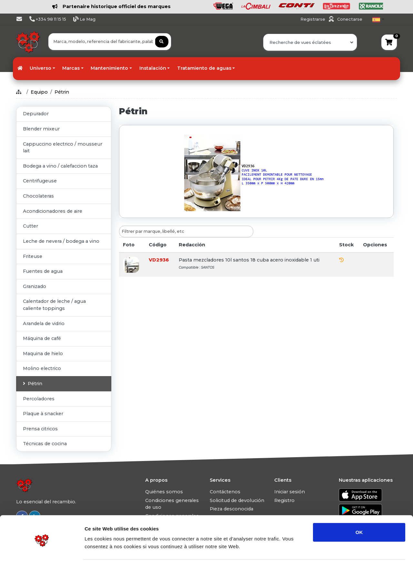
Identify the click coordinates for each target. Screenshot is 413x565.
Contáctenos (225, 492)
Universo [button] (40, 68)
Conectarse (349, 19)
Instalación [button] (152, 68)
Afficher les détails (355, 552)
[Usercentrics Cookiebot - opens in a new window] (42, 552)
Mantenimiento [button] (109, 68)
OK (359, 512)
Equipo (39, 92)
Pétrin (62, 92)
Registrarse (313, 19)
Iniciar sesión (289, 492)
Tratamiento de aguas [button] (204, 68)
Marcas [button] (71, 68)
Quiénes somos (164, 492)
